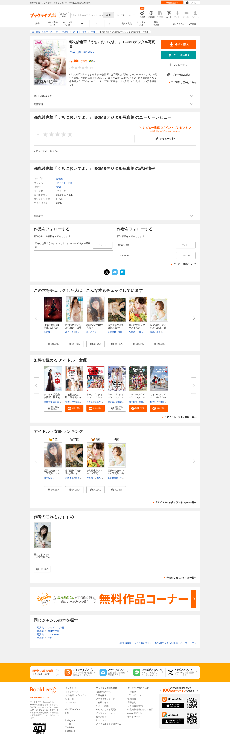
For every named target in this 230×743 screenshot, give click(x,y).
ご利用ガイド (194, 24)
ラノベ (112, 23)
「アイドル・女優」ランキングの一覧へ (175, 502)
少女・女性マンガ (67, 23)
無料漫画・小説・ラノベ (77, 695)
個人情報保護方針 (135, 706)
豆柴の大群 (155, 332)
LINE (67, 713)
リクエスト (101, 720)
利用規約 (131, 702)
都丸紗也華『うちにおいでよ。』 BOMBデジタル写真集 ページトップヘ (157, 643)
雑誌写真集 (156, 23)
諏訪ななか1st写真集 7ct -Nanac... (94, 327)
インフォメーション (105, 713)
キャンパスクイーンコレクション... (94, 397)
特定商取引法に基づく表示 (140, 709)
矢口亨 (47, 332)
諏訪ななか (91, 332)
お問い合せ (101, 717)
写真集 (59, 179)
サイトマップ (133, 717)
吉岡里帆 (112, 332)
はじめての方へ (179, 24)
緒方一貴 (69, 332)
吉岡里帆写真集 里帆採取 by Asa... (116, 327)
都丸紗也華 (75, 52)
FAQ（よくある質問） (106, 709)
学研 (58, 187)
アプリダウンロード (105, 699)
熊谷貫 (89, 402)
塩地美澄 (79, 332)
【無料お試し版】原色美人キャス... (73, 397)
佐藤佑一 (133, 332)
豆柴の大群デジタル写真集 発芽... (158, 327)
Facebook (70, 731)
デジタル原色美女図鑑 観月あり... (52, 397)
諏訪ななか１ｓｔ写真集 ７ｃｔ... (52, 473)
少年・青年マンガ (52, 23)
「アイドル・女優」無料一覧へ (180, 417)
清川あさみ (123, 332)
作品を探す (101, 695)
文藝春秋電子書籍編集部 (55, 402)
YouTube (69, 727)
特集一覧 (69, 699)
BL (82, 23)
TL (97, 23)
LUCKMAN (88, 52)
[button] (53, 344)
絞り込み (64, 15)
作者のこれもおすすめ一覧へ (181, 577)
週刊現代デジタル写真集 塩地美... (73, 327)
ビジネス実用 (141, 23)
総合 (37, 23)
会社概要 (131, 692)
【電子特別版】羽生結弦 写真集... (52, 327)
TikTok (68, 724)
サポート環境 (102, 706)
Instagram (70, 720)
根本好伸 (69, 402)
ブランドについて (135, 695)
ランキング (70, 702)
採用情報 (131, 699)
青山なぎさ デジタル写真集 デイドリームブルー (42, 557)
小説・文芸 (126, 23)
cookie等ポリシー (135, 713)
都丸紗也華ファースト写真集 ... (137, 327)
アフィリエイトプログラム (108, 724)
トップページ (71, 692)
